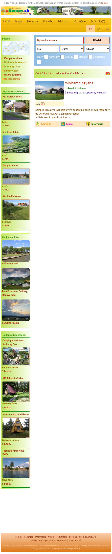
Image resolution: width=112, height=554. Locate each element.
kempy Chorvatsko (39, 548)
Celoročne (99, 57)
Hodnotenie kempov (15, 62)
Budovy (83, 57)
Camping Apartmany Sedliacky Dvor (12, 342)
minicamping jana (79, 83)
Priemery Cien (12, 66)
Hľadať (97, 40)
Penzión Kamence (11, 196)
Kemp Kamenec (10, 165)
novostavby (73, 545)
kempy (96, 545)
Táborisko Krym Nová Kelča (13, 452)
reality (20, 545)
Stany (40, 57)
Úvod (6, 21)
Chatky (69, 57)
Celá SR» (41, 73)
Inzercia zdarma (13, 74)
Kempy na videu (13, 58)
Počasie (47, 21)
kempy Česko (11, 70)
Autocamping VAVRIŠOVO (15, 414)
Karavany (54, 57)
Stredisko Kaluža (10, 132)
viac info (103, 2)
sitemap (73, 536)
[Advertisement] (16, 513)
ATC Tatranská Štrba (12, 378)
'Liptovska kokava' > (61, 73)
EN (98, 28)
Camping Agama (10, 322)
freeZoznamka (12, 78)
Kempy (18, 536)
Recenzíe (32, 21)
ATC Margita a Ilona (12, 96)
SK (90, 28)
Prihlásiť (62, 21)
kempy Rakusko (74, 548)
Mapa (18, 21)
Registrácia (61, 536)
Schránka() (98, 21)
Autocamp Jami (10, 263)
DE (107, 28)
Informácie (79, 21)
